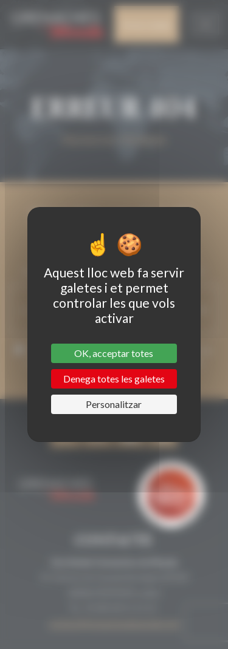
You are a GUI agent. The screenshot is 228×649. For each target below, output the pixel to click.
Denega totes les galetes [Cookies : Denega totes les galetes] (114, 378)
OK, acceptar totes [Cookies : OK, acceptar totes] (113, 353)
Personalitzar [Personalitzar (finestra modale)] (114, 404)
